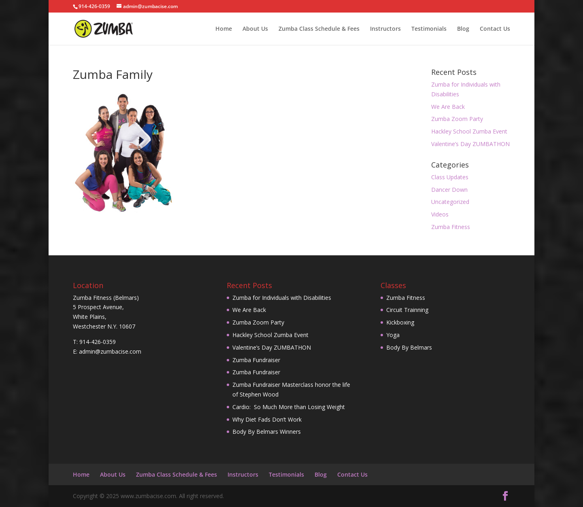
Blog (463, 29)
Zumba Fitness (450, 227)
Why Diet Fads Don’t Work (267, 419)
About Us (255, 29)
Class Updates (449, 177)
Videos (440, 214)
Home (223, 29)
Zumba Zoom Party (457, 119)
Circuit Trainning (407, 310)
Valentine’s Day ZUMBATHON (470, 144)
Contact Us (495, 29)
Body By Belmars (409, 347)
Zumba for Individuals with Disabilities (281, 297)
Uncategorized (450, 202)
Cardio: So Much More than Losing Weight (288, 407)
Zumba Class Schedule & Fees (319, 29)
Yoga (393, 335)
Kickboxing (400, 322)
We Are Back (448, 106)
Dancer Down (449, 189)
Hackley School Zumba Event (469, 131)
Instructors (385, 29)
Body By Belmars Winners (266, 431)
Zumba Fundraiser (256, 360)
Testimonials (429, 29)
